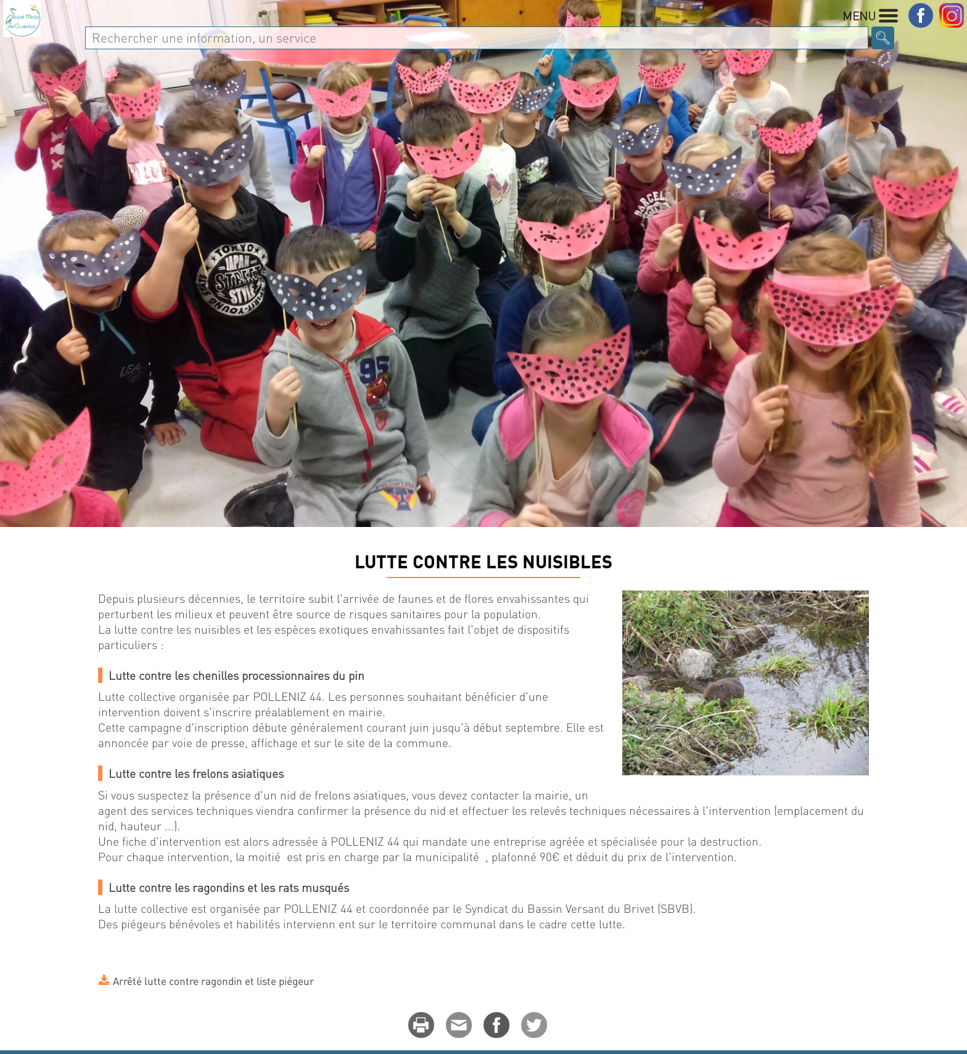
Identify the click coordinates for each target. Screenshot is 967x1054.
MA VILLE (207, 41)
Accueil (116, 600)
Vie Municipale (298, 41)
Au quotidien (404, 41)
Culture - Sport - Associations (693, 41)
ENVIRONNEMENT (251, 600)
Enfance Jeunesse (522, 41)
